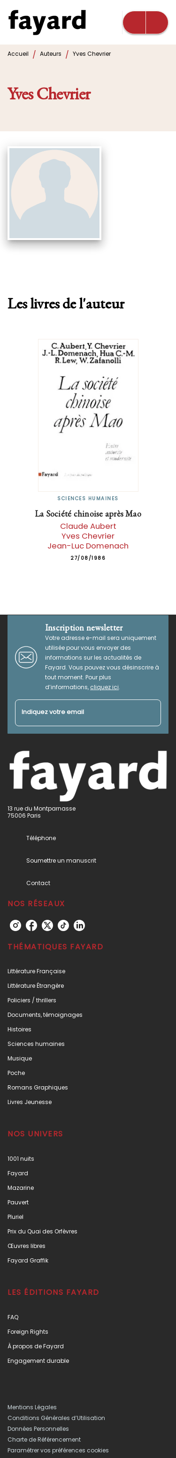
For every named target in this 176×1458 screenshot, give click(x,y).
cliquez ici (104, 687)
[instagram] (15, 925)
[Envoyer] (149, 712)
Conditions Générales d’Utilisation (56, 1418)
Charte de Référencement (44, 1439)
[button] (88, 971)
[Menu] (145, 22)
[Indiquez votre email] (76, 712)
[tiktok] (63, 925)
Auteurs (50, 54)
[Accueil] (47, 22)
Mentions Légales (32, 1407)
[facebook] (31, 925)
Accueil (18, 54)
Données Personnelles (38, 1429)
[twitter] (47, 925)
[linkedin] (79, 925)
